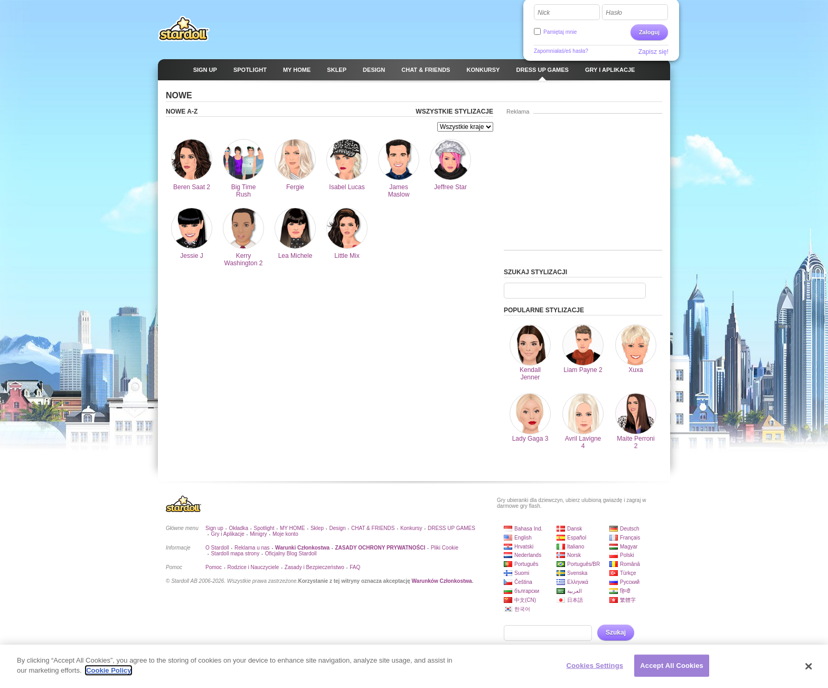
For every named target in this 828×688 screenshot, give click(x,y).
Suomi (521, 573)
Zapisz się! (653, 51)
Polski (627, 555)
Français (630, 538)
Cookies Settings (595, 667)
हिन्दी (625, 591)
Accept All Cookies (671, 667)
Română (630, 564)
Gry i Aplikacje (227, 534)
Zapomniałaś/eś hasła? (561, 51)
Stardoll (184, 28)
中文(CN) (525, 600)
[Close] (809, 667)
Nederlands (527, 555)
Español (576, 538)
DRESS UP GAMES (451, 528)
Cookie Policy (108, 672)
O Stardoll (217, 548)
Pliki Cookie (444, 548)
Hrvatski (523, 547)
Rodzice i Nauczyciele (253, 567)
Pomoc (213, 567)
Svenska (577, 573)
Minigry (258, 534)
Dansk (574, 529)
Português (526, 564)
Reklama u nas (252, 548)
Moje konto (285, 534)
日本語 (575, 600)
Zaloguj (649, 32)
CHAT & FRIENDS (372, 528)
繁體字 (628, 600)
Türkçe (628, 573)
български (526, 591)
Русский (629, 582)
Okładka (238, 528)
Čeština (523, 582)
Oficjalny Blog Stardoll (291, 553)
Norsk (574, 555)
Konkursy (411, 528)
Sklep (317, 528)
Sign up (214, 528)
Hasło (614, 12)
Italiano (575, 547)
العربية (574, 591)
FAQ (355, 567)
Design (337, 528)
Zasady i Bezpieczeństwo (314, 567)
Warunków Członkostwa (442, 581)
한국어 (522, 609)
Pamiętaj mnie (560, 32)
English (523, 538)
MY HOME (292, 528)
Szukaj (616, 632)
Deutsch (629, 529)
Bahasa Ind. (528, 529)
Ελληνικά (577, 582)
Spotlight (264, 528)
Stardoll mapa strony (235, 553)
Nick (544, 12)
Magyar (628, 547)
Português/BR (583, 564)
